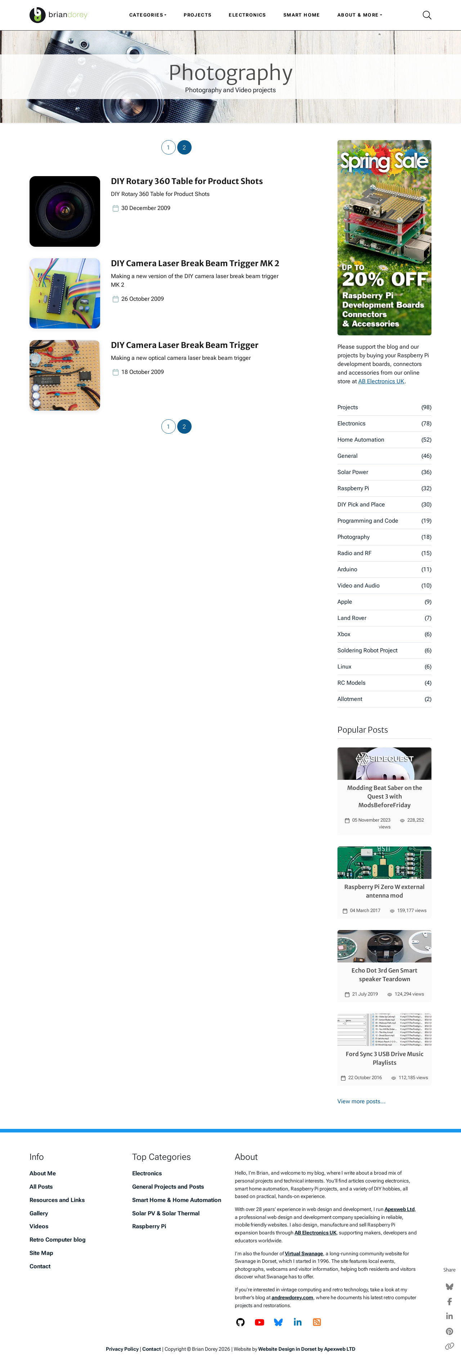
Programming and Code (384, 521)
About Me (43, 1173)
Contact (40, 1266)
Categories (146, 15)
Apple (384, 602)
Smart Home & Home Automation (176, 1200)
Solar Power (384, 472)
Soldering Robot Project (384, 650)
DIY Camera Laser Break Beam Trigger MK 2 (195, 263)
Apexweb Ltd (400, 1209)
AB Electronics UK (381, 381)
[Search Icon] (424, 15)
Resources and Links (57, 1200)
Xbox (384, 634)
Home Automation (384, 439)
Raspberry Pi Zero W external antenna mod (384, 891)
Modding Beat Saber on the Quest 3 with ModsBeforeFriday (384, 796)
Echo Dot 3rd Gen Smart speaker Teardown (384, 975)
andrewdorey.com (292, 1298)
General (384, 456)
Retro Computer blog (58, 1239)
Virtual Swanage (304, 1254)
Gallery (39, 1213)
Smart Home (301, 15)
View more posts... (361, 1101)
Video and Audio (384, 585)
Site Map (41, 1253)
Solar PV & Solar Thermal (166, 1213)
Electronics (247, 15)
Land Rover (384, 618)
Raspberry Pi (384, 488)
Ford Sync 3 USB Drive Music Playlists (385, 1058)
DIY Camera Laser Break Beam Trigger (185, 345)
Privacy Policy (122, 1349)
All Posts (41, 1186)
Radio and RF (384, 553)
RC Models (384, 683)
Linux (384, 666)
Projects (197, 15)
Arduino (384, 569)
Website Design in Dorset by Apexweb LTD (306, 1349)
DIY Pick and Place (384, 504)
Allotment (384, 699)
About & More (358, 15)
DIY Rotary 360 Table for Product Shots (187, 181)
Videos (39, 1226)
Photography (384, 537)
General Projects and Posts (168, 1186)
